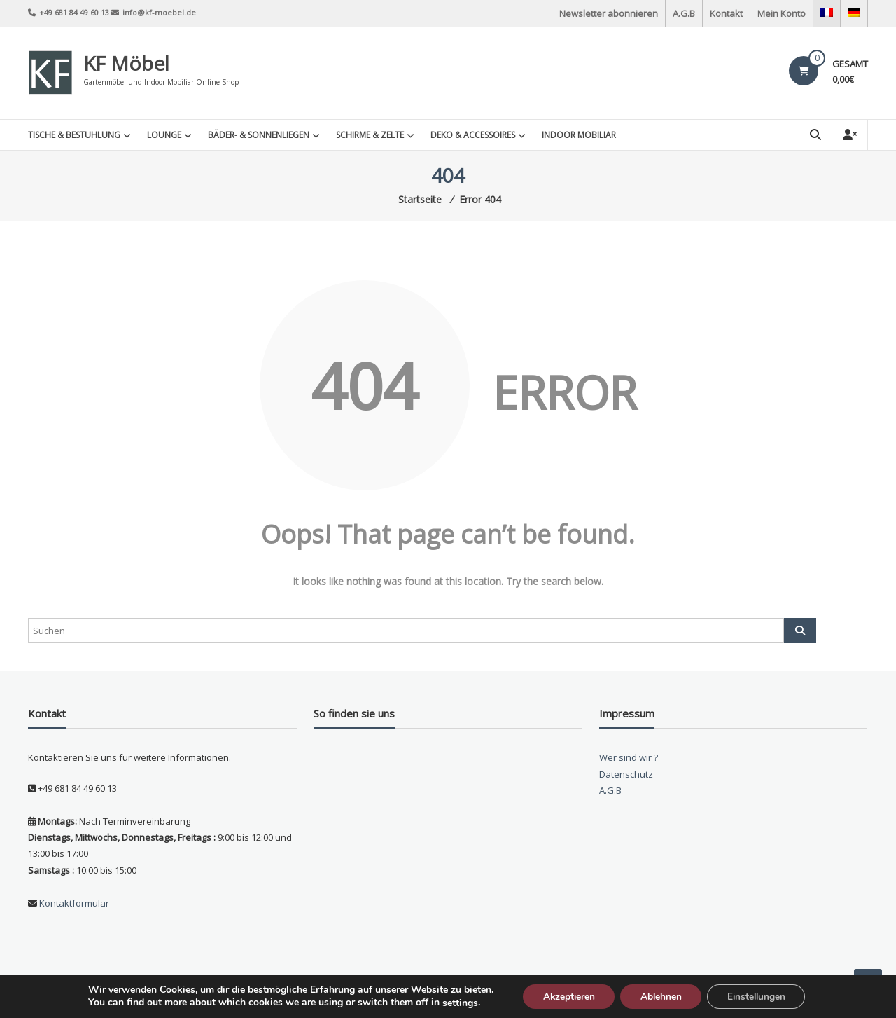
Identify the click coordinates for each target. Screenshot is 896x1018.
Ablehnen (661, 996)
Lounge (164, 135)
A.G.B (684, 13)
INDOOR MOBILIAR (579, 135)
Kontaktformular (73, 903)
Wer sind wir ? (628, 757)
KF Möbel (126, 63)
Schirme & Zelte (370, 135)
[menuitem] (826, 13)
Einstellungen (759, 996)
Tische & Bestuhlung (74, 135)
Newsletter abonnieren (608, 13)
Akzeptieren (565, 996)
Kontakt (726, 13)
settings (454, 1002)
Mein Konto (781, 13)
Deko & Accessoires (472, 135)
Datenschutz (626, 774)
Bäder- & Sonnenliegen (258, 135)
